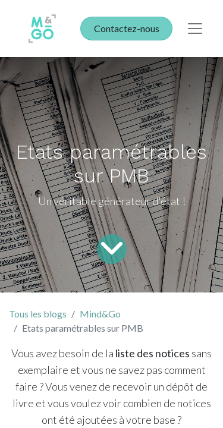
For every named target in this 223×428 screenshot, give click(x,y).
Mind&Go (100, 313)
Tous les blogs (38, 313)
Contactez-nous (126, 28)
